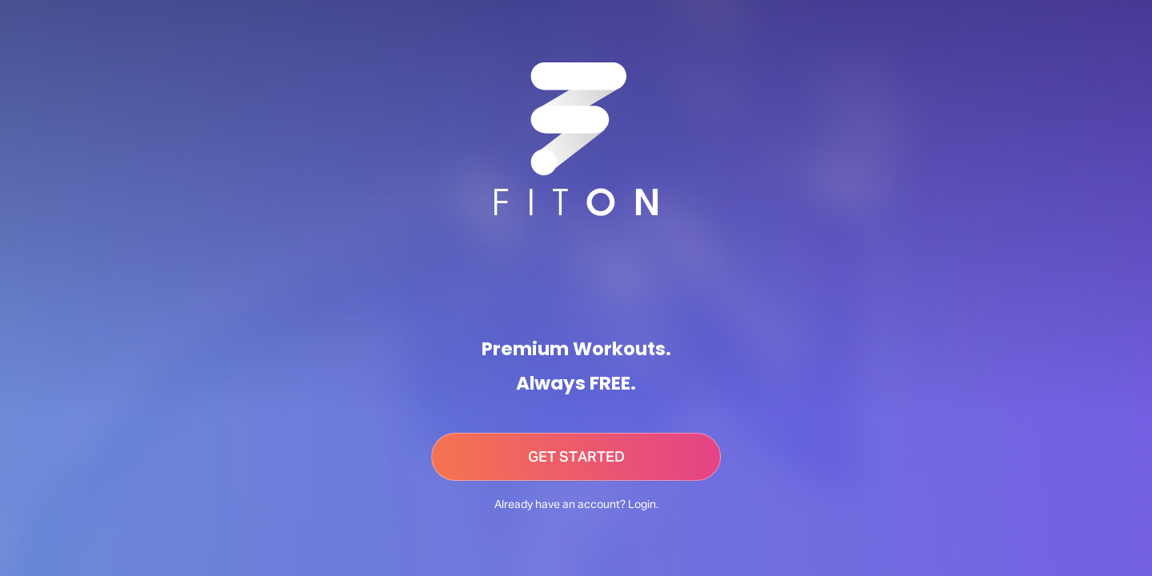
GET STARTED (576, 457)
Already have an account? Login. (576, 504)
